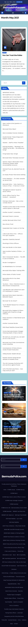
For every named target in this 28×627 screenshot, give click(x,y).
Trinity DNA (4, 620)
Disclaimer (14, 569)
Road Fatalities (8, 602)
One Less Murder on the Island (12, 247)
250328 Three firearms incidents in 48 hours (13, 536)
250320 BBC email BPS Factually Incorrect (14, 529)
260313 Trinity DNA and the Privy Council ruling (14, 544)
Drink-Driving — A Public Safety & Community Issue (14, 573)
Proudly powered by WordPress (9, 484)
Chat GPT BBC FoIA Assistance (9, 565)
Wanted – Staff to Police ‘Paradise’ (13, 142)
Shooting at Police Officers (11, 243)
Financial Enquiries (20, 576)
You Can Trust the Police (12, 55)
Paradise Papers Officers (10, 598)
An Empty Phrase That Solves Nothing (14, 174)
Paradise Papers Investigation (14, 594)
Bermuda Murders (21, 558)
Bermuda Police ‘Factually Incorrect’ (13, 157)
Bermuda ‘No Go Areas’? (10, 301)
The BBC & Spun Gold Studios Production (14, 609)
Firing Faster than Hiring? (10, 154)
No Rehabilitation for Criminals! (12, 266)
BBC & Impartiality (21, 554)
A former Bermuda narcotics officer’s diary (14, 547)
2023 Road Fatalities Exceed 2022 (13, 327)
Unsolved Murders (12, 620)
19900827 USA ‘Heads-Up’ (7, 515)
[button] (23, 12)
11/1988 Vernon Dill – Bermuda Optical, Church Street (14, 507)
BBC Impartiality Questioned (9, 558)
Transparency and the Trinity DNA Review (14, 616)
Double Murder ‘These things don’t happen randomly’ (14, 448)
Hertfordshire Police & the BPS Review (14, 587)
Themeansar (14, 486)
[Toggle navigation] (13, 13)
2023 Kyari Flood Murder (20, 515)
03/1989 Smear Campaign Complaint (14, 500)
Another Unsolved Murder (10, 323)
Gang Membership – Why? (14, 583)
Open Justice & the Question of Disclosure (14, 396)
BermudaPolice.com (14, 7)
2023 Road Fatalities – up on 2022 (14, 518)
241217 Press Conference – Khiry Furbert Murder (14, 525)
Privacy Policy (20, 598)
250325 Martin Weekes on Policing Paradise (14, 533)
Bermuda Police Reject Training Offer (14, 270)
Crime (19, 620)
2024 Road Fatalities (14, 522)
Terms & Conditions (14, 605)
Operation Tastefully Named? (11, 239)
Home (5, 489)
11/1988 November (14, 504)
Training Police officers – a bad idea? (14, 612)
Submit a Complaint (18, 602)
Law (10, 392)
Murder (13, 426)
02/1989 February (20, 489)
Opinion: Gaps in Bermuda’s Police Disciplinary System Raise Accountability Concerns (13, 163)
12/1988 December (7, 511)
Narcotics (20, 591)
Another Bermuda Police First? (12, 220)
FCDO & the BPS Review (9, 576)
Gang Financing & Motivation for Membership (14, 580)
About (14, 554)
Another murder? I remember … (12, 212)
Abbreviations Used (7, 554)
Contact (16, 623)
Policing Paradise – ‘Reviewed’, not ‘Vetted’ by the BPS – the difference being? (13, 148)
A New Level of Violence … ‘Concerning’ (14, 551)
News (11, 623)
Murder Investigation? (9, 262)
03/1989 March (14, 493)
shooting (19, 426)
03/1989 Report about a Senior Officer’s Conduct (14, 496)
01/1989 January (11, 489)
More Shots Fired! (8, 224)
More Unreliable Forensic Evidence (13, 133)
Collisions (24, 620)
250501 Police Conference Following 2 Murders (14, 540)
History (4, 52)
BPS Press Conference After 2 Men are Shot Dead (14, 562)
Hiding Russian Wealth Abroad (12, 353)
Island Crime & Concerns (11, 591)
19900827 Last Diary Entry (19, 511)
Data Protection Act (21, 565)
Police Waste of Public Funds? (12, 274)
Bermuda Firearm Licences (11, 216)
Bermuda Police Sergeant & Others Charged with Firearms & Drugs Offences (13, 312)
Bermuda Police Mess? (9, 129)
